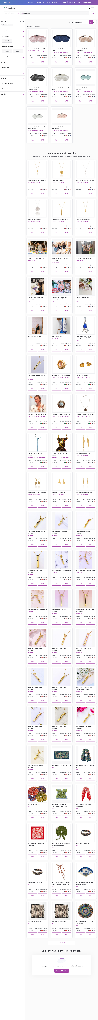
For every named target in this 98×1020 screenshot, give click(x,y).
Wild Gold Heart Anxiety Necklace (59, 610)
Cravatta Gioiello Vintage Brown (59, 454)
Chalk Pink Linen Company (36, 51)
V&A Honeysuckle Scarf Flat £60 (61, 765)
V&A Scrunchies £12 (33, 804)
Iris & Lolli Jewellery (34, 182)
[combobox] (81, 22)
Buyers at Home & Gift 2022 (84, 258)
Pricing (48, 2)
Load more (61, 943)
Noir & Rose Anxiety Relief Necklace (60, 532)
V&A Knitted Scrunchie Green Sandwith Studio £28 (60, 844)
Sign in (72, 2)
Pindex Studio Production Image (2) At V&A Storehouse (37, 298)
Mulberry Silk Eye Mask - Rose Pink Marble (61, 127)
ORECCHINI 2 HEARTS (82, 375)
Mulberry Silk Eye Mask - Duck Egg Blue (85, 88)
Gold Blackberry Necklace (83, 219)
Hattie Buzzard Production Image (84, 298)
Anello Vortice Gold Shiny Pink (61, 375)
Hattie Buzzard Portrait (35, 336)
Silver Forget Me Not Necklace (85, 180)
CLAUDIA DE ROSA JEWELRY (60, 377)
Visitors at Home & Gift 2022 (36, 258)
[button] (7, 2)
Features (32, 2)
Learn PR (41, 2)
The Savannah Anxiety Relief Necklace (36, 376)
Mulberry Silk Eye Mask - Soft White (60, 88)
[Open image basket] (92, 13)
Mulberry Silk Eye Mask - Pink (36, 49)
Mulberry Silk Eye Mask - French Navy (61, 49)
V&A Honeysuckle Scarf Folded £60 (85, 766)
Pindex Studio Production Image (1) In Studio (59, 298)
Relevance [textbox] (78, 22)
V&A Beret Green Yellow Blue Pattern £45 (84, 922)
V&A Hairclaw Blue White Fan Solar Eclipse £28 (84, 883)
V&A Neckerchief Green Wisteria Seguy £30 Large (59, 805)
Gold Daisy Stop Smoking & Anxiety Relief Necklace (84, 688)
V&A (29, 301)
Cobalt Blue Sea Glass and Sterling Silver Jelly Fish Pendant (84, 337)
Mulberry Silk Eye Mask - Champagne (83, 49)
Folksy (78, 340)
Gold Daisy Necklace (58, 180)
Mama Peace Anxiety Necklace (61, 570)
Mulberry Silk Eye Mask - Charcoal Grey (35, 88)
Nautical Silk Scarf (57, 336)
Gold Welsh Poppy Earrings (84, 492)
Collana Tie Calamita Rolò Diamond (36, 454)
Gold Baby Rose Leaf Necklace (37, 180)
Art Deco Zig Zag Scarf (35, 921)
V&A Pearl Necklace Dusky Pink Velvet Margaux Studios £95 (61, 883)
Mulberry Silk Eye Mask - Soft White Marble (36, 127)
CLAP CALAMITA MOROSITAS (85, 414)
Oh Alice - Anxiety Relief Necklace (83, 532)
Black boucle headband (83, 843)
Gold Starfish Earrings (58, 492)
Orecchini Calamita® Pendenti (37, 414)
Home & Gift (31, 260)
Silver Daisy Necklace (34, 219)
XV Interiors (55, 338)
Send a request (61, 970)
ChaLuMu (30, 379)
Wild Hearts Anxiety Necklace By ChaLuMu (85, 610)
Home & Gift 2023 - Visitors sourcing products (60, 259)
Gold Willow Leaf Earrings (83, 453)
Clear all (22, 21)
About (55, 2)
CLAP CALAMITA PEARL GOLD (61, 414)
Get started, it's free (84, 2)
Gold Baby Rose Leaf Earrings (37, 492)
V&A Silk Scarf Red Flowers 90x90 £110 (84, 805)
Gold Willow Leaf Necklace (60, 219)
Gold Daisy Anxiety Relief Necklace (35, 649)
